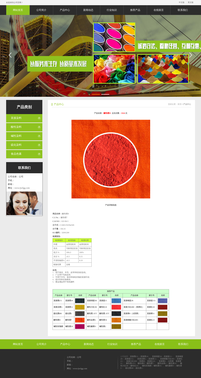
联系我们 (183, 10)
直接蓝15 (103, 300)
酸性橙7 (68, 320)
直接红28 (151, 307)
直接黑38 (69, 300)
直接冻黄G (58, 307)
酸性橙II (57, 320)
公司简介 (41, 10)
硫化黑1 (68, 313)
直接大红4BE (131, 361)
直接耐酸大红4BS (131, 320)
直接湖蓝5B (92, 300)
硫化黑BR (58, 313)
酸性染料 (16, 126)
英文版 (190, 2)
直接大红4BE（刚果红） (134, 307)
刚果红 (142, 361)
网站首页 (18, 10)
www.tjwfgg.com (22, 188)
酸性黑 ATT (92, 313)
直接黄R (162, 361)
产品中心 (65, 10)
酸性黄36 (103, 320)
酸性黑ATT (131, 363)
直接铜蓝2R (128, 300)
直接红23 (151, 320)
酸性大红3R (92, 307)
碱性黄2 (102, 326)
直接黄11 (150, 313)
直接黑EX (58, 300)
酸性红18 (103, 307)
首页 (179, 104)
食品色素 (16, 153)
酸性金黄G (91, 320)
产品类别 (24, 107)
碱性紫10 (69, 326)
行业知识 (112, 10)
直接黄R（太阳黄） (132, 313)
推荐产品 (135, 10)
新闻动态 (88, 10)
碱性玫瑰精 (58, 326)
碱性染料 (16, 135)
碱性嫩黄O (91, 326)
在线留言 (159, 10)
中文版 (181, 2)
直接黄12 (69, 307)
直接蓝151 (151, 300)
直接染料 (16, 117)
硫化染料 (16, 144)
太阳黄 (171, 361)
